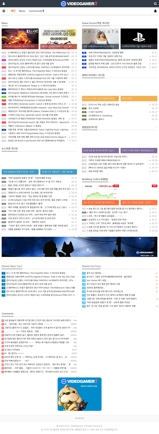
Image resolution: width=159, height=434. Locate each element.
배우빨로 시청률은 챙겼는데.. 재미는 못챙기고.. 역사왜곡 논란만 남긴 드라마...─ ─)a (39, 372)
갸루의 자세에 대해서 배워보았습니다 (119, 160)
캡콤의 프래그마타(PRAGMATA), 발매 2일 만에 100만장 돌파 (119, 60)
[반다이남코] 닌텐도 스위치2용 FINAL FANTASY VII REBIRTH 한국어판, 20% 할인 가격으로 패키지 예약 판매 (39, 67)
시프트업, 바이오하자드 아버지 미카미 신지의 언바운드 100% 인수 (119, 67)
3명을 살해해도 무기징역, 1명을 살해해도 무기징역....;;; (39, 229)
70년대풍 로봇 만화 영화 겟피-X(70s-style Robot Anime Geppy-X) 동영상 (39, 137)
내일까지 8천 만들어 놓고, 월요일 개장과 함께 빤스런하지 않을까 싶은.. (33, 335)
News (22, 11)
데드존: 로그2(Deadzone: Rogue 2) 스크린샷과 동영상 (39, 86)
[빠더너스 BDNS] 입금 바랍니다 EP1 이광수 (119, 168)
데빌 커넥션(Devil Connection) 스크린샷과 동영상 (39, 100)
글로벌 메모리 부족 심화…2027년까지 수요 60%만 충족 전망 (119, 64)
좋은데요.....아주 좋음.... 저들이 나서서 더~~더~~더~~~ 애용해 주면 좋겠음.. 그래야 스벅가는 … (45, 368)
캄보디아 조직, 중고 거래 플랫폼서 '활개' (39, 204)
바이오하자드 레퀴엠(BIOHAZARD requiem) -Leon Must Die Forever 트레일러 (39, 108)
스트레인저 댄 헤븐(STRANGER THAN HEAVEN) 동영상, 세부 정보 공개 (39, 119)
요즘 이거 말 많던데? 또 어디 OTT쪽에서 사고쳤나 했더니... (119, 227)
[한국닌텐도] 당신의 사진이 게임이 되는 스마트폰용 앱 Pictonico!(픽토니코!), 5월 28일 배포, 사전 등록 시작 (39, 60)
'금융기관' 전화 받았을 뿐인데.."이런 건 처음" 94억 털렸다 (109, 299)
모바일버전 (79, 418)
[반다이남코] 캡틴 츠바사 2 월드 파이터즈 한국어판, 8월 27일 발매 (39, 82)
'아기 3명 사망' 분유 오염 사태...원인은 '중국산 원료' (39, 211)
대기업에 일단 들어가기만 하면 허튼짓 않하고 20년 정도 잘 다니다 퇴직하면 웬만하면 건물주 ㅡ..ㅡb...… (48, 339)
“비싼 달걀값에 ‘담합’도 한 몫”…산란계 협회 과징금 (39, 178)
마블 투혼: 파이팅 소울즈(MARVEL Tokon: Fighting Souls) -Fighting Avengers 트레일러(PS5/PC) (39, 130)
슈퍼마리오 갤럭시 (119, 119)
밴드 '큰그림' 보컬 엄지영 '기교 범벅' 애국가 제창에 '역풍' (109, 306)
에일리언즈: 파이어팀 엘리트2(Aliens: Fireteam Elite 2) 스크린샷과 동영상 (39, 111)
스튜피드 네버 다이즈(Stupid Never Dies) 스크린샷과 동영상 (39, 133)
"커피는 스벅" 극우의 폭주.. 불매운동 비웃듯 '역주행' (119, 223)
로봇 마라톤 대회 (119, 171)
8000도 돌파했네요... (93, 288)
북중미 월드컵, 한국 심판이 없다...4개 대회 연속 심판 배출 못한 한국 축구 (39, 189)
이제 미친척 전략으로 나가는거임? (17, 346)
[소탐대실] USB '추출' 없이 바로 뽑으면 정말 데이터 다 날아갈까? (119, 164)
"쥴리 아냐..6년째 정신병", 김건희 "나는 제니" (119, 212)
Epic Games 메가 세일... (95, 280)
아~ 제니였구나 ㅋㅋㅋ (13, 353)
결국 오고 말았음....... (93, 273)
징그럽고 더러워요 (11, 350)
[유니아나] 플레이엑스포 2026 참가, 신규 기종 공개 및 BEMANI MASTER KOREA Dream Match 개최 (39, 56)
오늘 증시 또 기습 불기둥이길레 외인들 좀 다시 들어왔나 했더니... (119, 209)
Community (36, 11)
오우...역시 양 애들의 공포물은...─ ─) (119, 216)
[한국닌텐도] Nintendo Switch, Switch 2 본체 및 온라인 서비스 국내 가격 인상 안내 (39, 104)
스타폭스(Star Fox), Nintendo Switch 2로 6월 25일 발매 (39, 115)
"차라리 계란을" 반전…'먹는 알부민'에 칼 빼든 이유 (39, 196)
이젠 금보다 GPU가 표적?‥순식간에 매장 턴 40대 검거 (39, 218)
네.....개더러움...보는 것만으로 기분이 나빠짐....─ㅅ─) (27, 324)
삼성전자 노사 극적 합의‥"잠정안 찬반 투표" (119, 220)
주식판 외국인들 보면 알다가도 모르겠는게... (103, 291)
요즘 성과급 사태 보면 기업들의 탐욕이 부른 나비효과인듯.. (119, 231)
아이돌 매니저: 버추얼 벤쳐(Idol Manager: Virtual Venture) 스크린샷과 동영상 (39, 97)
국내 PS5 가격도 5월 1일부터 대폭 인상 (119, 56)
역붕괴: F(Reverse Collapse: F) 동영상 (39, 126)
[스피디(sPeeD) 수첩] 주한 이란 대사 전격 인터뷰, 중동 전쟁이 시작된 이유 (39, 200)
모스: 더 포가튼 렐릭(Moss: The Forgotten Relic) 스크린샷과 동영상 (39, 71)
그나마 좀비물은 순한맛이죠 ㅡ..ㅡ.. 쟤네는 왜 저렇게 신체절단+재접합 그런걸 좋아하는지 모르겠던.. (46, 342)
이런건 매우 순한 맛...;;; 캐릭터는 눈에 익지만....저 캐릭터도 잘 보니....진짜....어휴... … (40, 357)
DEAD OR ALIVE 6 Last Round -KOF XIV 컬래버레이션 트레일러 (39, 141)
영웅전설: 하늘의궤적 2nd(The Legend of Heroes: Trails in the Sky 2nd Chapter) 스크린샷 (39, 75)
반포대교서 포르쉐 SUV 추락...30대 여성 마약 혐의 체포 (39, 215)
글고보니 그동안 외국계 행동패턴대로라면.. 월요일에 (106, 277)
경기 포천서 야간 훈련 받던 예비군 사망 (101, 284)
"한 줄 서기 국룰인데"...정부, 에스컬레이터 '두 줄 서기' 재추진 (39, 182)
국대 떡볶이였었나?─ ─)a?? (15, 361)
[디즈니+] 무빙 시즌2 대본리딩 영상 (119, 105)
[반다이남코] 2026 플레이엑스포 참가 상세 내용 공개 (39, 64)
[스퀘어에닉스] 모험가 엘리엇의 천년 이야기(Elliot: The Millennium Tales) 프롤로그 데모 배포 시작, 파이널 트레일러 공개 (39, 53)
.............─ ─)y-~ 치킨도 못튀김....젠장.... (21, 331)
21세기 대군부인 (119, 112)
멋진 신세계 (119, 108)
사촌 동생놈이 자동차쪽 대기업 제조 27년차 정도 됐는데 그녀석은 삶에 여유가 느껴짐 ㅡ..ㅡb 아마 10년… (48, 320)
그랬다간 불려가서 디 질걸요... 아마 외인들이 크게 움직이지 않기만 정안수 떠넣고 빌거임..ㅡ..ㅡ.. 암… (47, 328)
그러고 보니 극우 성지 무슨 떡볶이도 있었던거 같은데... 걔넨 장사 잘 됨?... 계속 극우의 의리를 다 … (46, 364)
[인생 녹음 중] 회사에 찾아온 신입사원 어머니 (119, 157)
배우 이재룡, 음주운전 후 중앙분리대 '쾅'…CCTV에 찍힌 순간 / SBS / (39, 207)
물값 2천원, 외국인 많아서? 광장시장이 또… (39, 185)
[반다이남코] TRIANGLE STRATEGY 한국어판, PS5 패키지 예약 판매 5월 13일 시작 (39, 93)
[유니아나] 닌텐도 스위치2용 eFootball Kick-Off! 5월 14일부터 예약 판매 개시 (39, 78)
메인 (13, 11)
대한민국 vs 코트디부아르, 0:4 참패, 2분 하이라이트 (39, 193)
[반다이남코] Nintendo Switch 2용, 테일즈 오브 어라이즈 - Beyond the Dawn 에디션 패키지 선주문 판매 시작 (39, 122)
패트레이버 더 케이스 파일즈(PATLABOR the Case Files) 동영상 (39, 89)
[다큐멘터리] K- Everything (119, 116)
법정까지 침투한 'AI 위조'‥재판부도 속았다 (39, 222)
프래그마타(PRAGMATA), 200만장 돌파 (119, 53)
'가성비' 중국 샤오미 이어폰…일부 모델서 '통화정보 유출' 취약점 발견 (39, 226)
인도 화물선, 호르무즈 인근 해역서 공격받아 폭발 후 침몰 (108, 295)
